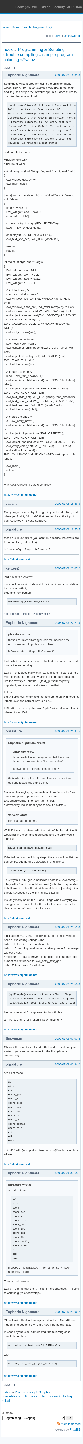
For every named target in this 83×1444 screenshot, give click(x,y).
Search (26, 27)
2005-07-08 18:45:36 (68, 503)
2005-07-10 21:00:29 (68, 1312)
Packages (22, 7)
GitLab (45, 7)
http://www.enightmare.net (20, 494)
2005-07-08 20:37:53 (68, 731)
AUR (70, 7)
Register (38, 27)
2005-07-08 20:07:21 (68, 568)
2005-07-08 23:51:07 (68, 927)
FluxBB (75, 1429)
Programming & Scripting (41, 49)
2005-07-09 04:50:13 (68, 1173)
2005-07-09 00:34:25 (68, 1064)
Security (59, 7)
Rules (15, 27)
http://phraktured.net (17, 559)
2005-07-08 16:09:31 (68, 75)
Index (6, 27)
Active (57, 35)
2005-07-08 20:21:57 (68, 622)
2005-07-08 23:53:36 (68, 984)
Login (50, 27)
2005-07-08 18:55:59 (68, 529)
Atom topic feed (71, 1423)
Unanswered (72, 35)
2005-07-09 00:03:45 (68, 1038)
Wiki (35, 7)
